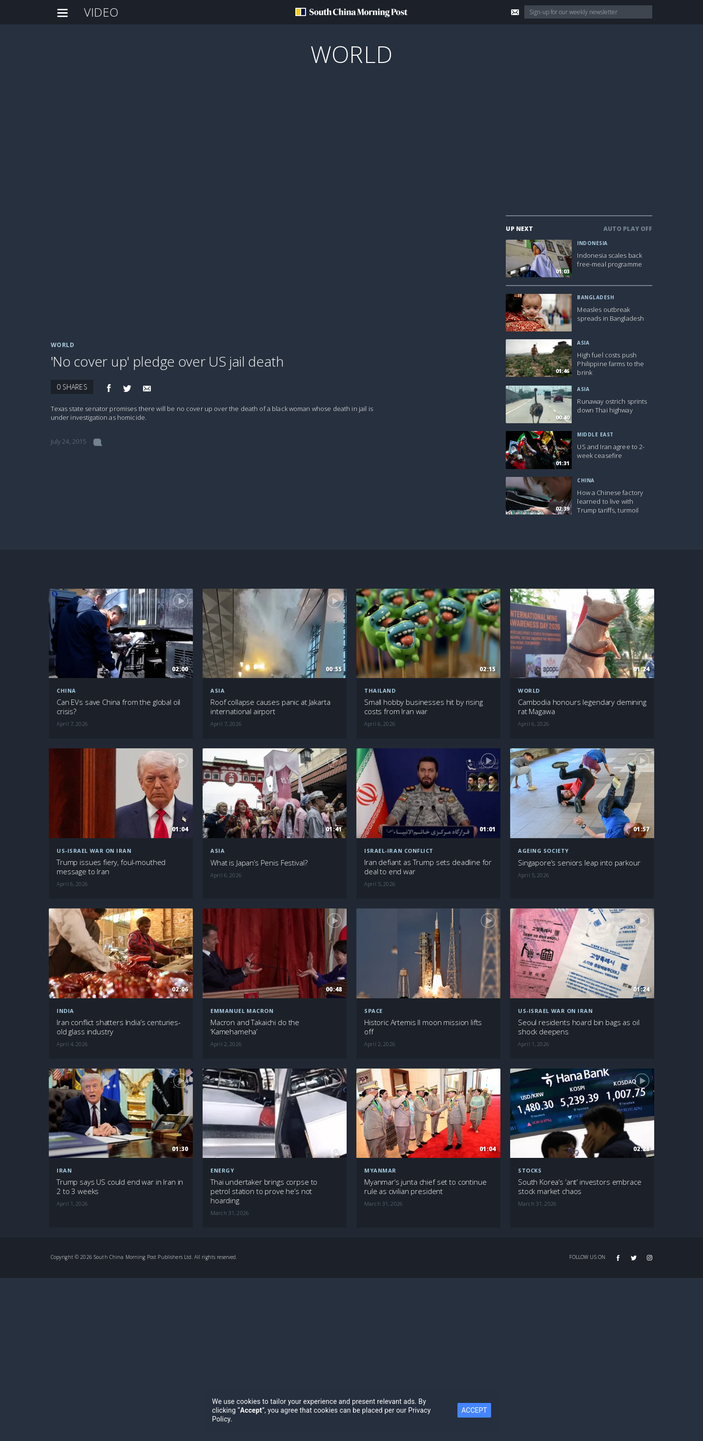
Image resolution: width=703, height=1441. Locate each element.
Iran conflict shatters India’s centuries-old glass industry (119, 1027)
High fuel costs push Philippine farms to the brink (610, 363)
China (586, 480)
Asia (583, 342)
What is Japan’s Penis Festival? (258, 862)
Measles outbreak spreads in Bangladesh (610, 314)
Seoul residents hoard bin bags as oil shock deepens (578, 1027)
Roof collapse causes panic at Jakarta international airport (270, 707)
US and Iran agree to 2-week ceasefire (610, 451)
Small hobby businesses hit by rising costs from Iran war (423, 707)
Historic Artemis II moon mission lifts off (423, 1027)
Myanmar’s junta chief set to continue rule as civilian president (425, 1186)
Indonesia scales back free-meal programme (609, 259)
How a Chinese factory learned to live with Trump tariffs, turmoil (610, 501)
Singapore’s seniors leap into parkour (579, 862)
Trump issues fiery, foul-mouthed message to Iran (111, 867)
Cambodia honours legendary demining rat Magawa (582, 707)
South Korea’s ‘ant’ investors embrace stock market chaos (579, 1186)
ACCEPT (474, 1410)
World (351, 54)
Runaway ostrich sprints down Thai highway (612, 405)
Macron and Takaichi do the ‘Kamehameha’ (254, 1027)
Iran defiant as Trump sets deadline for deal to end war (428, 867)
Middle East (595, 434)
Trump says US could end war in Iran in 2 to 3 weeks (120, 1186)
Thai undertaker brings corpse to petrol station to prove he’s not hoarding (263, 1191)
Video (101, 12)
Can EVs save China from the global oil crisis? (118, 707)
